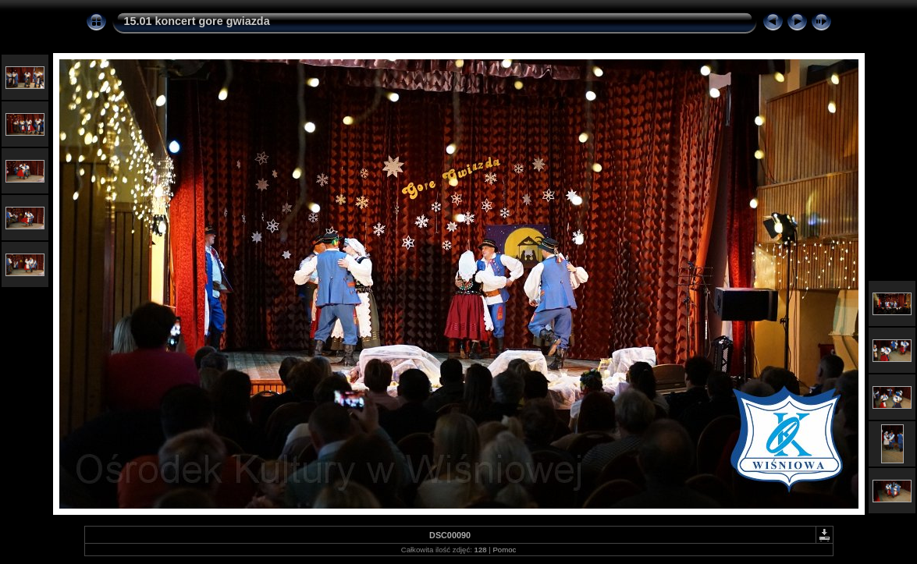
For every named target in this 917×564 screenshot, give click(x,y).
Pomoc (504, 549)
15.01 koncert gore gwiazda (197, 21)
